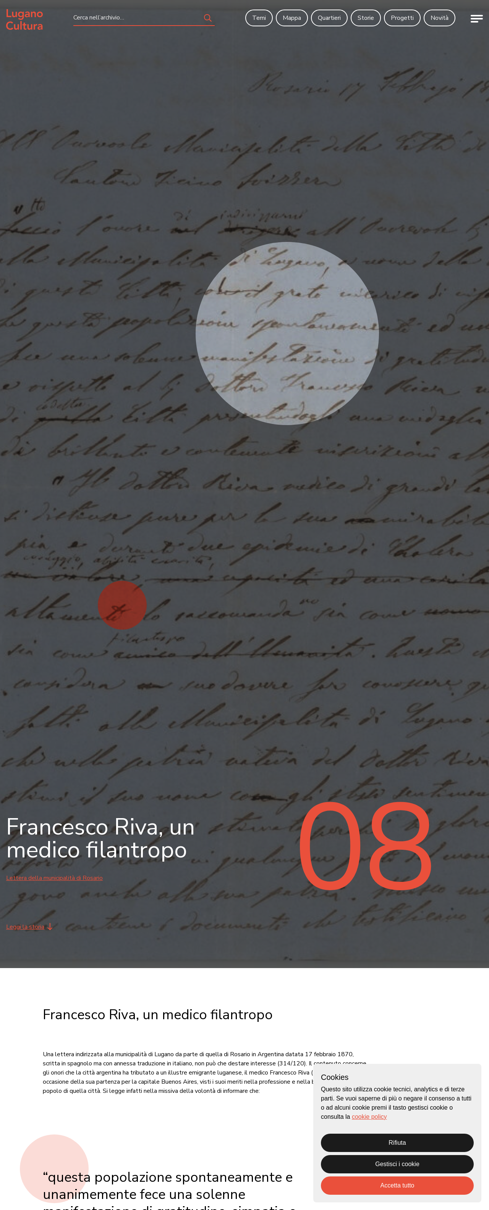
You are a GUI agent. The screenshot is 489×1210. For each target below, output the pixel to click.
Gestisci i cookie (397, 1164)
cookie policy (369, 1116)
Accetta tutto (398, 1185)
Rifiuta (397, 1142)
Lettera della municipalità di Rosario (54, 878)
